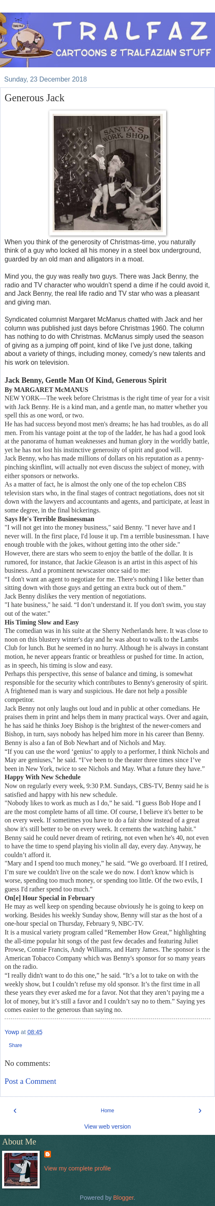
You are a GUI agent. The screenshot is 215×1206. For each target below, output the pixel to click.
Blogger (123, 1197)
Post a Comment (30, 1081)
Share (15, 1045)
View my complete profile (77, 1168)
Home (107, 1111)
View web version (107, 1126)
